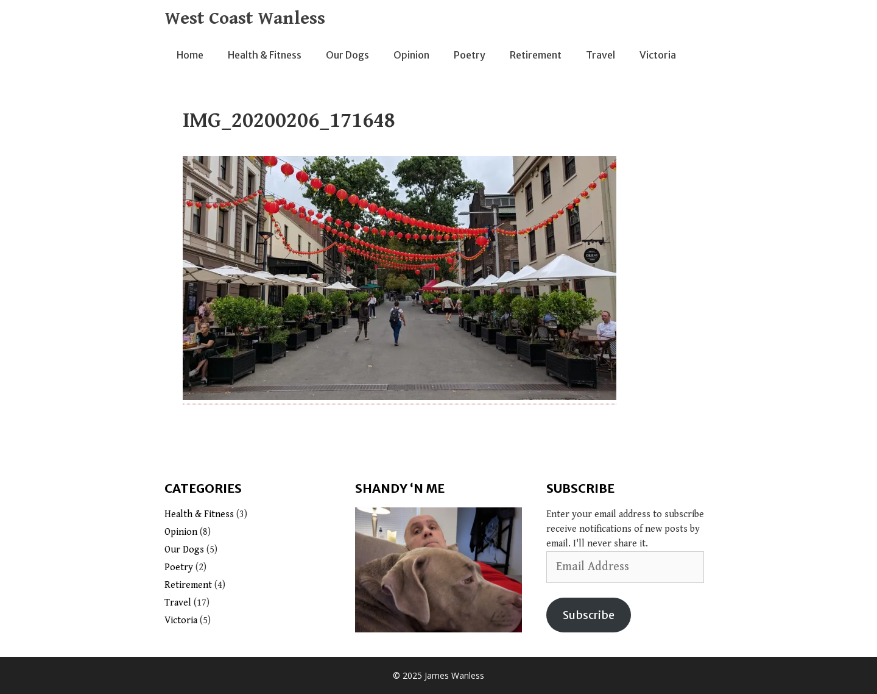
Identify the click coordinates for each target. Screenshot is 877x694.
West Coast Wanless (244, 18)
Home (190, 55)
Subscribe (589, 615)
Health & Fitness (264, 55)
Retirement (536, 55)
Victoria (657, 55)
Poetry (469, 55)
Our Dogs (347, 55)
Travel (600, 55)
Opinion (411, 55)
